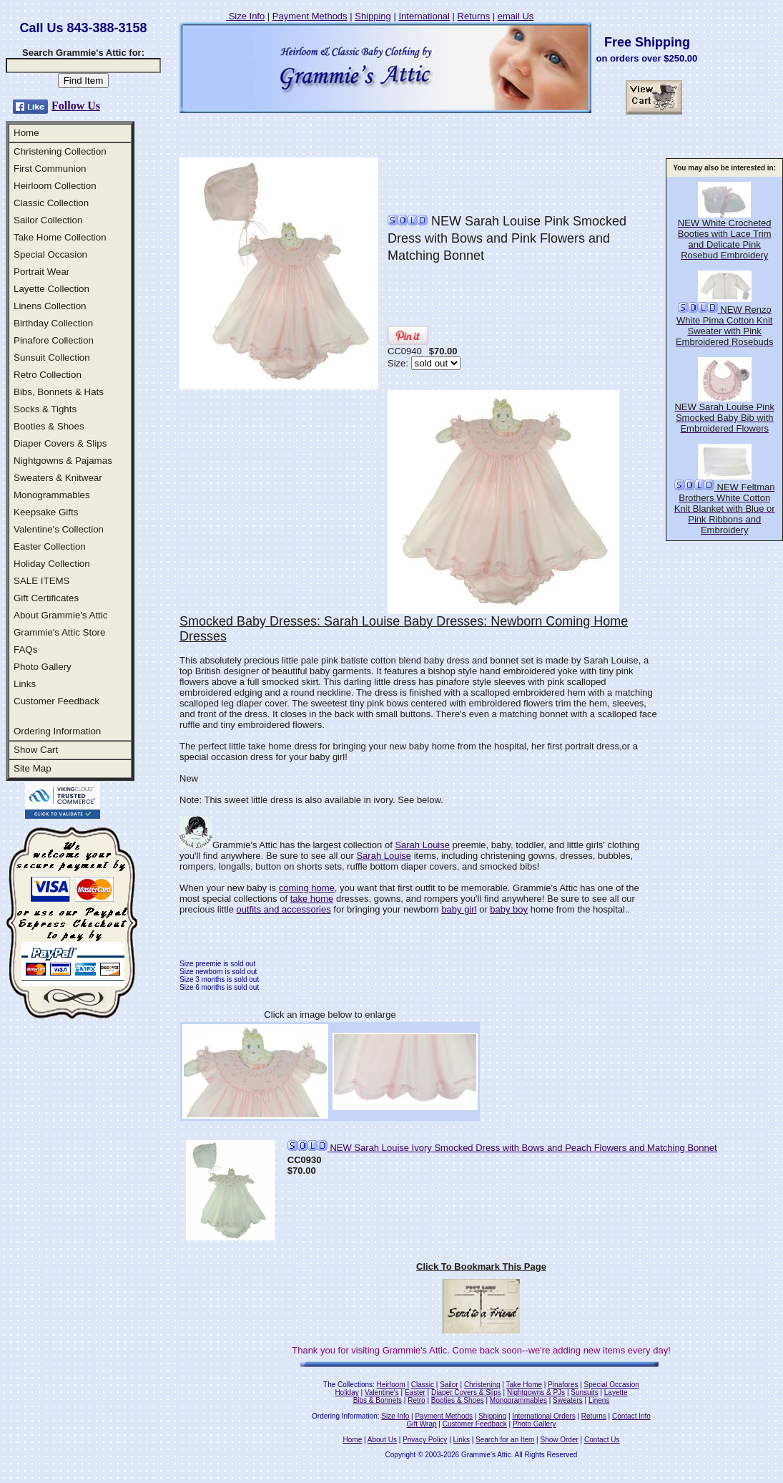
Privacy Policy (425, 1440)
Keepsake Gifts (46, 512)
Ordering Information (57, 731)
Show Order (559, 1440)
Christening (482, 1385)
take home (312, 898)
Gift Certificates (46, 598)
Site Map (32, 768)
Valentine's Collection (59, 529)
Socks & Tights (45, 409)
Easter (415, 1392)
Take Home (524, 1385)
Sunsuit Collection (52, 357)
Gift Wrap (422, 1424)
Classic (422, 1385)
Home (26, 132)
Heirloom (391, 1385)
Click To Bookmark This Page (481, 1266)
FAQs (25, 649)
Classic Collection (51, 203)
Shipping (373, 16)
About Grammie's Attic (60, 615)
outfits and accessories (283, 909)
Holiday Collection (52, 563)
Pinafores (563, 1385)
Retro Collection (48, 374)
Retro (416, 1400)
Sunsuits (584, 1392)
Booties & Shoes (49, 426)
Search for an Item (505, 1440)
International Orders (543, 1416)
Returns (474, 16)
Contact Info (631, 1416)
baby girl (458, 909)
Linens (599, 1400)
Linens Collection (50, 306)
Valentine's (382, 1392)
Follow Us (75, 105)
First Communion (50, 168)
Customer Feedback (56, 701)
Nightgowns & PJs (536, 1392)
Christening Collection (60, 151)
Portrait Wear (41, 271)
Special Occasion (50, 254)
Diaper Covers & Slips (60, 443)
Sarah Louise (422, 845)
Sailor (449, 1385)
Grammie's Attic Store (59, 632)
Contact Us (601, 1440)
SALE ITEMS (42, 580)
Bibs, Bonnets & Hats (59, 391)
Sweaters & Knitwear (58, 477)
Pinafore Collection (54, 340)
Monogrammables (52, 495)
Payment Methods (310, 16)
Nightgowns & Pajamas (63, 460)
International (424, 16)
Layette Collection (51, 288)
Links (25, 684)
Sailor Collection (48, 220)
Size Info (245, 16)
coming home (307, 887)
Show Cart (36, 749)
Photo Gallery (43, 666)
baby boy (509, 909)
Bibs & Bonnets (377, 1400)
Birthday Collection (53, 323)
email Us (516, 16)
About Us (382, 1440)
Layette (616, 1392)
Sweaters (568, 1400)
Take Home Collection (60, 237)
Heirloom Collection (55, 185)
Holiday (346, 1392)
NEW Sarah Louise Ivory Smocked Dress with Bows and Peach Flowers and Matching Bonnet (502, 1147)
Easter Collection (50, 546)
